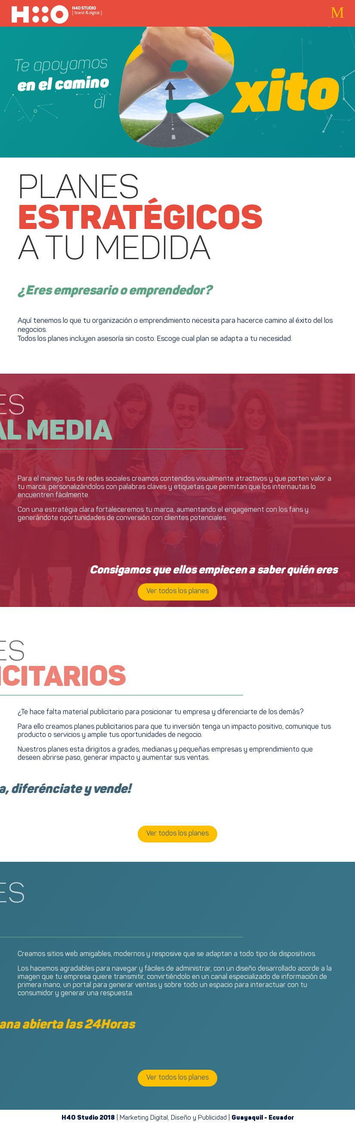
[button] (337, 13)
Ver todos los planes (177, 591)
